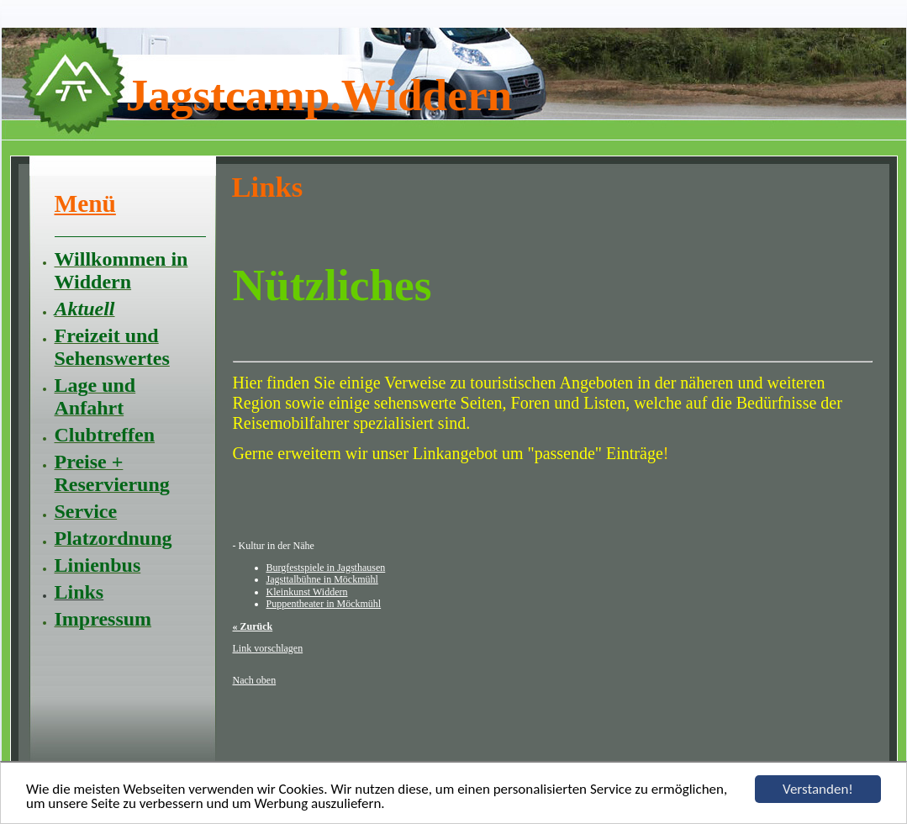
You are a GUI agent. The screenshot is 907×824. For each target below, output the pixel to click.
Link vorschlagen (268, 648)
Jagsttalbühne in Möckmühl (322, 579)
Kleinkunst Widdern (307, 592)
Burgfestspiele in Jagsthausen (326, 567)
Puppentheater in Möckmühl (324, 604)
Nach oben (255, 680)
